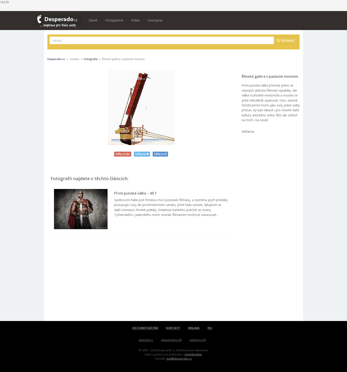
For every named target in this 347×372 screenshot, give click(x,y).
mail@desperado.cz (179, 358)
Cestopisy (155, 20)
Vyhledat (286, 40)
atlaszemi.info (198, 340)
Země (93, 20)
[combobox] (162, 40)
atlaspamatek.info (171, 340)
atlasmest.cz (146, 340)
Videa (135, 20)
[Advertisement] (141, 281)
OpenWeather (193, 354)
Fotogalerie (114, 20)
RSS (210, 328)
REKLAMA (194, 328)
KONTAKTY (173, 328)
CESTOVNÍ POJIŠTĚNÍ (145, 328)
